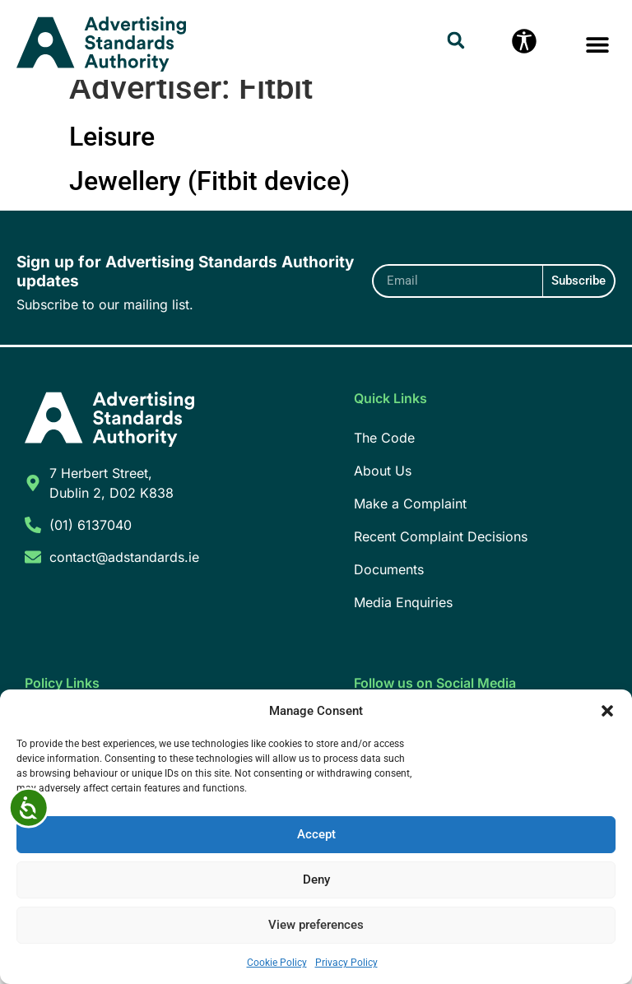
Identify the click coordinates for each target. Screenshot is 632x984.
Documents (389, 587)
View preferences (316, 925)
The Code (384, 456)
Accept (316, 835)
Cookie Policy (277, 962)
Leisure (112, 154)
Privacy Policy (346, 962)
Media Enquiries (403, 620)
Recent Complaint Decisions (440, 554)
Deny (316, 880)
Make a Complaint (410, 521)
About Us (382, 488)
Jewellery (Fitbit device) (209, 199)
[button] (607, 711)
